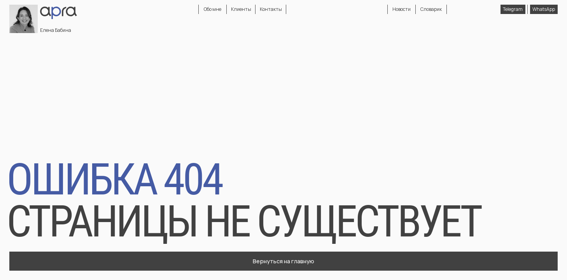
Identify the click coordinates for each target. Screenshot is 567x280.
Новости (401, 9)
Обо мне (212, 9)
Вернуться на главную (283, 261)
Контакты (271, 9)
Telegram (513, 9)
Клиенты (241, 9)
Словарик (431, 9)
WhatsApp (543, 9)
